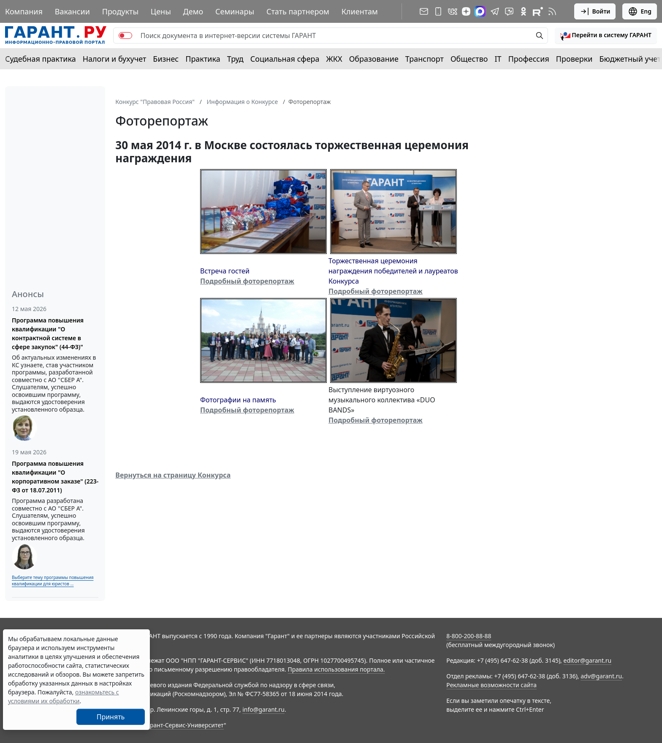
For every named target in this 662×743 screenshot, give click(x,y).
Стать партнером (297, 11)
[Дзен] (466, 11)
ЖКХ (334, 59)
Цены (161, 11)
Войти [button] (595, 11)
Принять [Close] (111, 716)
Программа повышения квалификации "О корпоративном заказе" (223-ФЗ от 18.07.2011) (55, 476)
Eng (639, 11)
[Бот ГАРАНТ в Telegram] (509, 11)
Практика (202, 59)
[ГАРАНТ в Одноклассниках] (523, 11)
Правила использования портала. (336, 669)
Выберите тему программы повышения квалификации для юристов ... (52, 580)
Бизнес (166, 59)
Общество (469, 59)
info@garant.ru (263, 709)
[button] (606, 35)
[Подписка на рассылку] (424, 11)
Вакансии (72, 11)
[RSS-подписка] (552, 11)
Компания (24, 11)
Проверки (574, 59)
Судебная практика (40, 59)
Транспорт (424, 59)
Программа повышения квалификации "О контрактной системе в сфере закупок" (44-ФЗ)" (48, 333)
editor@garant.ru (588, 660)
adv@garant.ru (601, 676)
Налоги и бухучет (115, 59)
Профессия (528, 59)
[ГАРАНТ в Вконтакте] (453, 11)
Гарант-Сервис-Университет (184, 725)
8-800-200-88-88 (468, 636)
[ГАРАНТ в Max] (480, 11)
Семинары (234, 11)
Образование (374, 59)
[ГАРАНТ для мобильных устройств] (438, 11)
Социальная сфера (285, 59)
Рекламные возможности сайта (491, 685)
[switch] (125, 35)
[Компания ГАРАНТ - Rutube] (538, 11)
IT (498, 59)
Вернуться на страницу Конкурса (173, 475)
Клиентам (360, 11)
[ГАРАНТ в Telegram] (495, 11)
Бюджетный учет (630, 59)
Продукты (120, 11)
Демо (193, 11)
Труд (235, 59)
